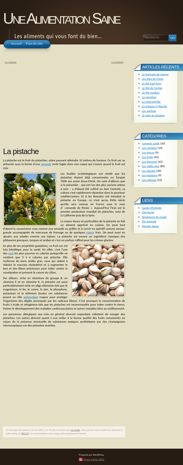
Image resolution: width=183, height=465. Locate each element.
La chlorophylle (151, 101)
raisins (90, 232)
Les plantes (149, 171)
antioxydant (30, 297)
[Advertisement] (42, 104)
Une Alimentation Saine (61, 18)
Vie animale (149, 221)
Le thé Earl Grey (151, 83)
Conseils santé (151, 143)
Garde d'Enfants (152, 208)
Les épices (148, 152)
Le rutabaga (10, 62)
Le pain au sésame (153, 115)
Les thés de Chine (153, 79)
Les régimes (149, 180)
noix (10, 253)
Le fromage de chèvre (155, 74)
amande (46, 164)
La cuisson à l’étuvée (154, 106)
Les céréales (149, 148)
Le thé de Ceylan (152, 88)
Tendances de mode (154, 217)
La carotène (149, 97)
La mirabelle (117, 62)
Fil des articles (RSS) (94, 459)
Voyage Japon (150, 226)
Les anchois (149, 111)
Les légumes (149, 161)
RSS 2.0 (25, 433)
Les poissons (149, 175)
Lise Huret (148, 212)
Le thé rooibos (151, 92)
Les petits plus (151, 166)
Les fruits (75, 430)
